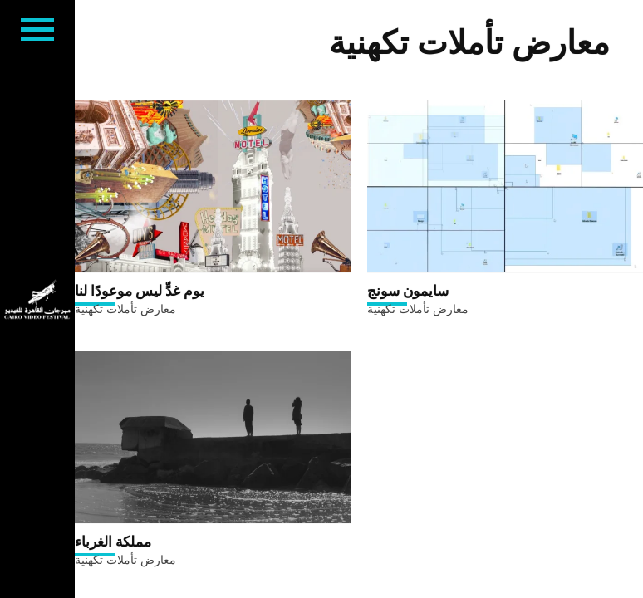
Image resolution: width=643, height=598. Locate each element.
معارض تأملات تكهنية (125, 308)
